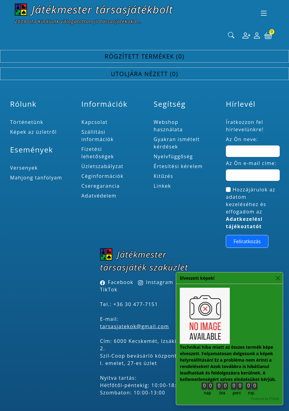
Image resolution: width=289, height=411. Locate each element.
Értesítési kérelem (178, 166)
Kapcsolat (94, 122)
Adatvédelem (99, 195)
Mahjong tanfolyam (36, 177)
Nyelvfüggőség (173, 156)
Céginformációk (102, 176)
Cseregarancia (100, 185)
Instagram (159, 282)
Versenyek (24, 167)
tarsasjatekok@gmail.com (134, 326)
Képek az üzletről (33, 132)
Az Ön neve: (242, 139)
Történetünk (27, 122)
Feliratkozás (247, 241)
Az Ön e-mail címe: (251, 163)
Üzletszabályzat (102, 166)
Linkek (162, 185)
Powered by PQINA (265, 399)
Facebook (120, 282)
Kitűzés (163, 176)
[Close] (278, 278)
